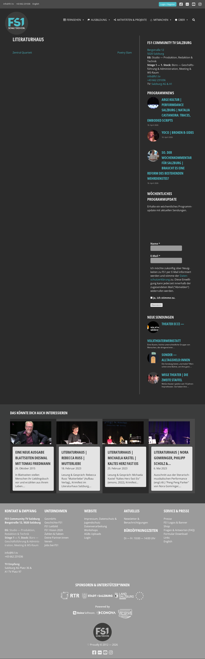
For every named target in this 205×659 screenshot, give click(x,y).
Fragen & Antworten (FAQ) (179, 530)
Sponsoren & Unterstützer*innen (102, 584)
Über (181, 20)
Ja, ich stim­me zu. (162, 298)
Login (87, 537)
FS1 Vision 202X (53, 530)
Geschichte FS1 (53, 522)
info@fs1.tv (8, 3)
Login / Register (167, 4)
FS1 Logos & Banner (175, 522)
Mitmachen (160, 20)
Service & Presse (176, 510)
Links (167, 537)
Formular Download (175, 534)
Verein (48, 541)
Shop (167, 526)
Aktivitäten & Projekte (132, 20)
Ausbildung (99, 20)
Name (155, 243)
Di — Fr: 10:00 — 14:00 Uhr (139, 538)
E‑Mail (155, 256)
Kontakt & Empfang (20, 510)
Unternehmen (55, 510)
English (35, 3)
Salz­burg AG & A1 (162, 84)
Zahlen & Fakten (54, 534)
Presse (168, 518)
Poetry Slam (124, 52)
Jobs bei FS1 (51, 545)
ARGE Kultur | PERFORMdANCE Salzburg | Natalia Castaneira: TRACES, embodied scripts (169, 110)
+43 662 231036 (23, 3)
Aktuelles (132, 510)
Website (90, 510)
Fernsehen (74, 20)
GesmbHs (50, 518)
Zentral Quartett (22, 52)
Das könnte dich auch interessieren (38, 412)
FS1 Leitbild (51, 526)
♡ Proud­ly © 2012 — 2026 (102, 644)
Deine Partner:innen (56, 537)
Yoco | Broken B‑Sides (178, 132)
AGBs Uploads (92, 534)
